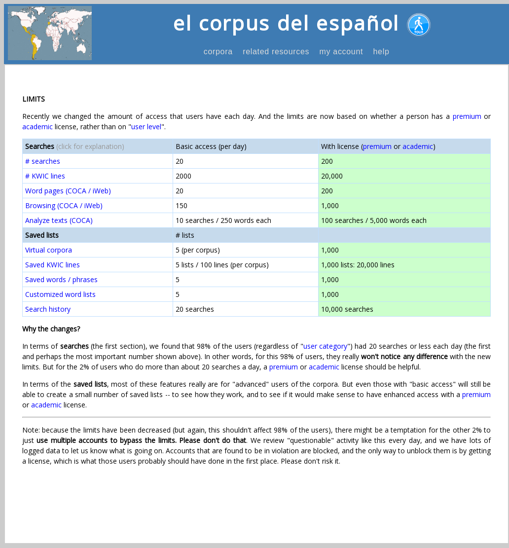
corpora (218, 51)
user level (146, 126)
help (381, 51)
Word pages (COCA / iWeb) (68, 190)
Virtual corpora (48, 250)
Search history (48, 309)
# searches (42, 161)
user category (325, 346)
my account (341, 51)
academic (37, 126)
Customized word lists (60, 294)
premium (467, 116)
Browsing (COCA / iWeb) (64, 205)
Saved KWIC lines (52, 264)
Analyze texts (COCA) (59, 220)
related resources (276, 51)
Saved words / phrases (61, 279)
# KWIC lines (45, 176)
